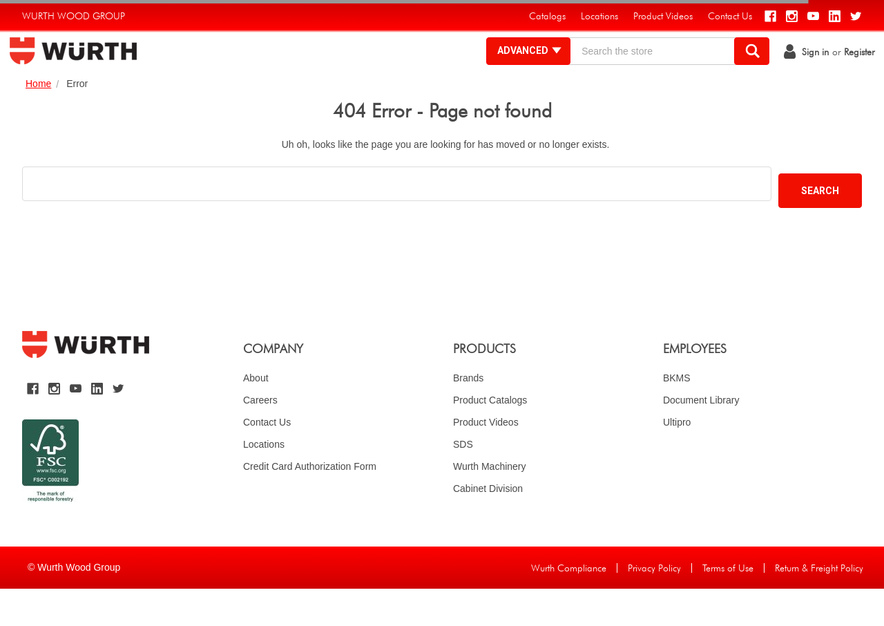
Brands (468, 415)
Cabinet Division (488, 525)
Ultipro (677, 459)
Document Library (701, 437)
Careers (260, 437)
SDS (463, 481)
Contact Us (267, 459)
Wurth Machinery (489, 503)
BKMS (677, 415)
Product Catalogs (490, 437)
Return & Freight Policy (819, 605)
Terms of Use (727, 605)
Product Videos (486, 459)
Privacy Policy (654, 605)
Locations (264, 481)
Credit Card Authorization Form (309, 503)
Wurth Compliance (568, 605)
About (256, 415)
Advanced (517, 69)
